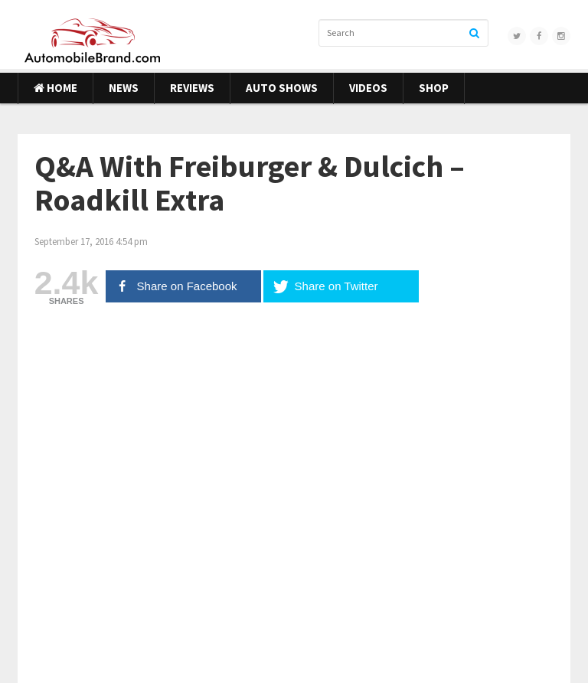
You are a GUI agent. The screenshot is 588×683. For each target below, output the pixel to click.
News (124, 87)
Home (55, 87)
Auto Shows (282, 87)
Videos (368, 87)
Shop (434, 87)
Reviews (192, 87)
